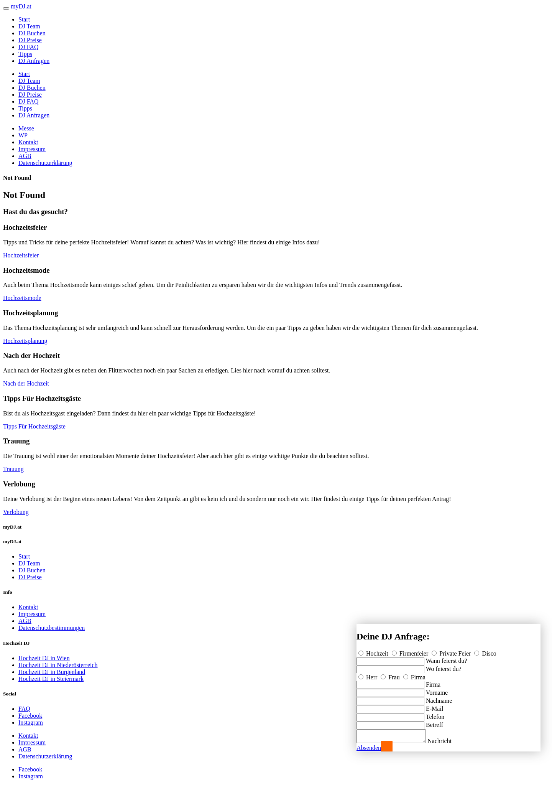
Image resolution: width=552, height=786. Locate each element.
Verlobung (16, 512)
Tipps (25, 54)
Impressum (32, 149)
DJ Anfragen (33, 61)
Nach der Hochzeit (26, 383)
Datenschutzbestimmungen (51, 628)
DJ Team (29, 26)
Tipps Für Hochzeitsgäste (34, 426)
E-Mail (434, 706)
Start (24, 19)
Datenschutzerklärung (45, 163)
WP (23, 135)
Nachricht (447, 741)
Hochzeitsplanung (25, 341)
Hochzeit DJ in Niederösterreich (58, 665)
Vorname (437, 690)
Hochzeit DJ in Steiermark (51, 679)
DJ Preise (30, 40)
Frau (391, 675)
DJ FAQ (28, 47)
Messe (26, 128)
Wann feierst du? (446, 658)
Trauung (13, 469)
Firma (414, 675)
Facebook (30, 715)
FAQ (24, 708)
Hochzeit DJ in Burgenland (51, 672)
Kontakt (28, 142)
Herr (368, 675)
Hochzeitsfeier (21, 255)
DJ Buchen (32, 33)
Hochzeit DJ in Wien (44, 658)
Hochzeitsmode (22, 298)
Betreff (434, 722)
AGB (24, 156)
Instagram (30, 722)
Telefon (435, 714)
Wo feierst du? (444, 666)
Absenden (368, 748)
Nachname (439, 698)
